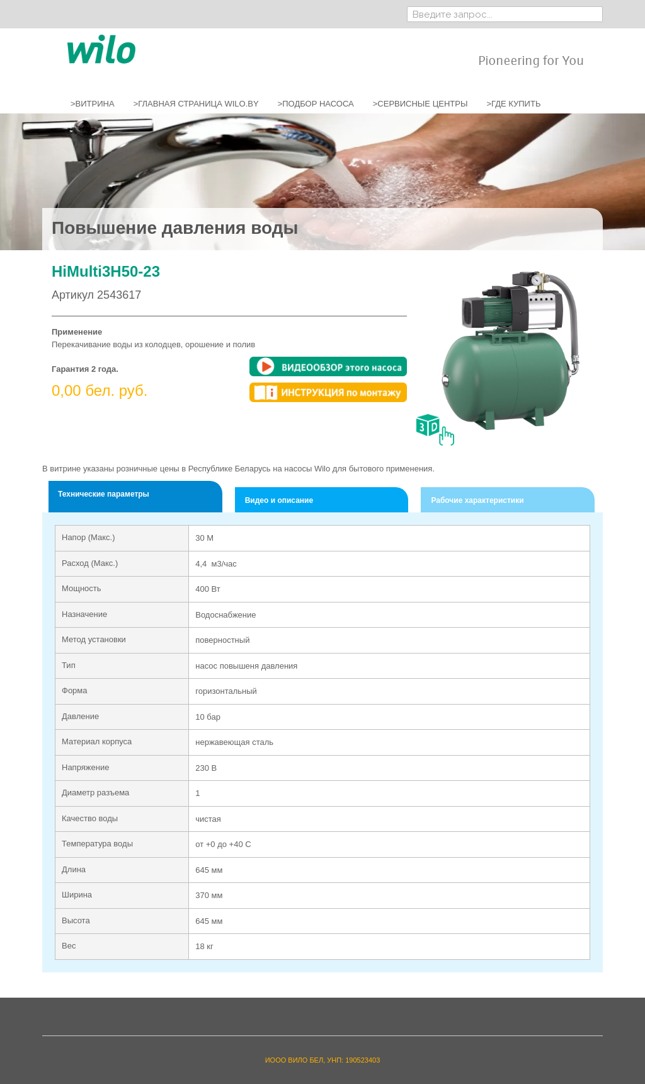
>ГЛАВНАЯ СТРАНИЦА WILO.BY (196, 103)
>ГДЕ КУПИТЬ (513, 103)
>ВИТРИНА (93, 103)
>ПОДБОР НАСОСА (316, 103)
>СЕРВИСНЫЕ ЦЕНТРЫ (420, 103)
